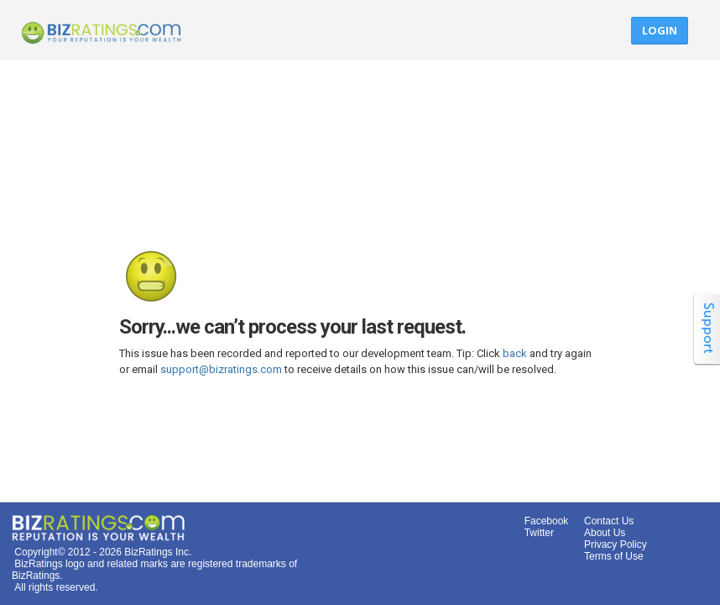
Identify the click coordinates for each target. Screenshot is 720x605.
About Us (604, 533)
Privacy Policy (615, 544)
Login (659, 30)
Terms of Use (614, 556)
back (515, 353)
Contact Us (609, 521)
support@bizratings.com (221, 369)
